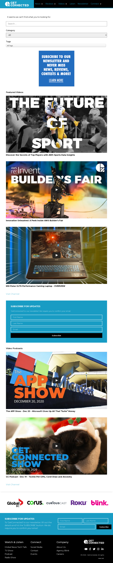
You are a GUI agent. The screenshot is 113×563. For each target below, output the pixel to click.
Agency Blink (63, 550)
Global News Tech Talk (16, 547)
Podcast (9, 554)
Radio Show (10, 557)
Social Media (36, 547)
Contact (34, 550)
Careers (60, 554)
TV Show (9, 550)
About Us (61, 547)
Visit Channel (12, 294)
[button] (39, 4)
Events (34, 554)
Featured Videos (14, 92)
